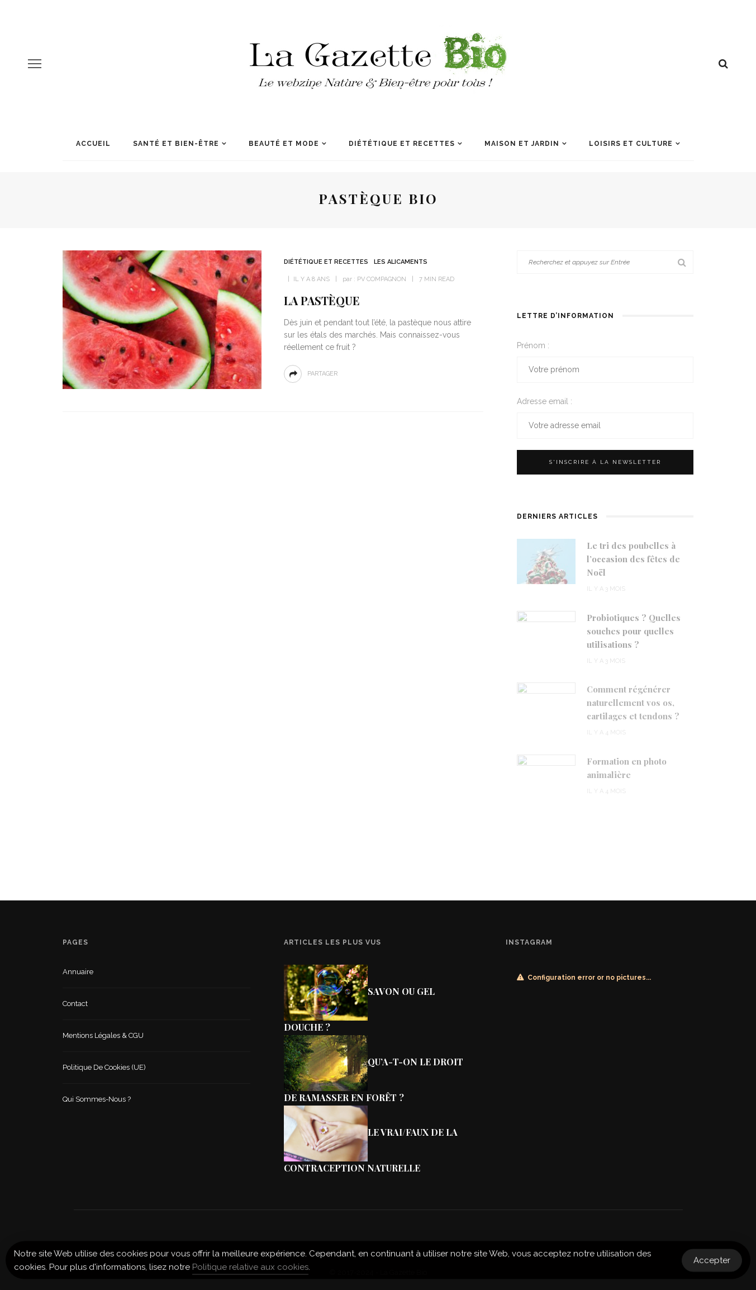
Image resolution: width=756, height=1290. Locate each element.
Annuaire (78, 971)
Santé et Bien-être (176, 144)
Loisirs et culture (631, 144)
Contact (75, 1003)
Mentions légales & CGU (103, 1035)
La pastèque (322, 300)
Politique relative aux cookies (250, 1270)
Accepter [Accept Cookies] (711, 1263)
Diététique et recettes (402, 144)
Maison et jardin (521, 144)
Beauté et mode (284, 144)
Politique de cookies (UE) (104, 1067)
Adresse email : (544, 401)
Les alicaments (400, 261)
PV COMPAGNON (381, 279)
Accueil (93, 144)
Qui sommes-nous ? (97, 1099)
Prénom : (533, 345)
